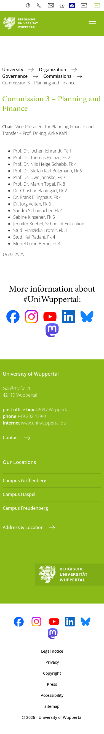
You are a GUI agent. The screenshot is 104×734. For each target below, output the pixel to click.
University (13, 69)
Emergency (62, 5)
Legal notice (52, 651)
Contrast (29, 5)
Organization (53, 69)
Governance (15, 76)
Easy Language (73, 5)
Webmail (51, 5)
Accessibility (52, 695)
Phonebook (40, 5)
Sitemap (52, 706)
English (98, 5)
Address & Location (24, 527)
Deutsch (85, 5)
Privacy (52, 662)
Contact (11, 437)
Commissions (58, 76)
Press (52, 684)
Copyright (52, 673)
